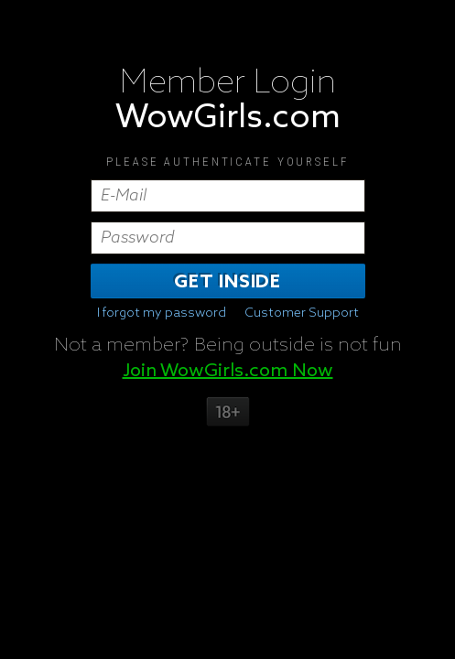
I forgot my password (161, 313)
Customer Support (301, 313)
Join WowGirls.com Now (228, 371)
